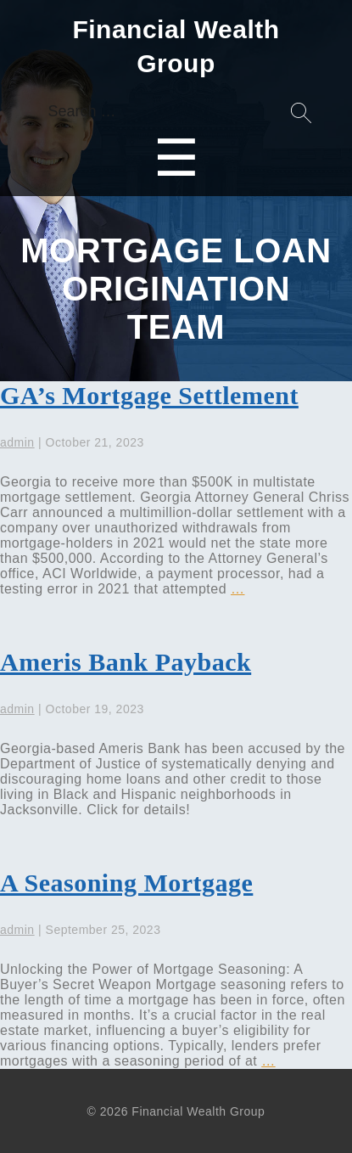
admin (17, 442)
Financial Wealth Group (175, 46)
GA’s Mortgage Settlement (149, 395)
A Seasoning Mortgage (126, 883)
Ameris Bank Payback (125, 662)
